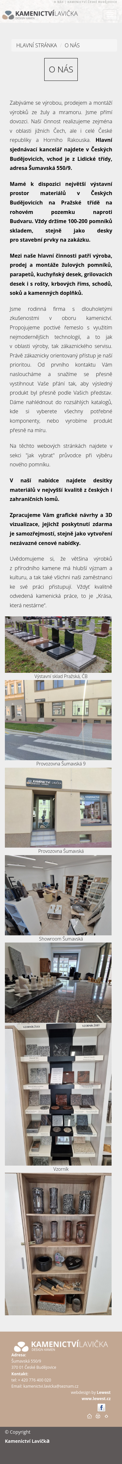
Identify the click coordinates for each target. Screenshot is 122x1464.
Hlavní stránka (36, 45)
